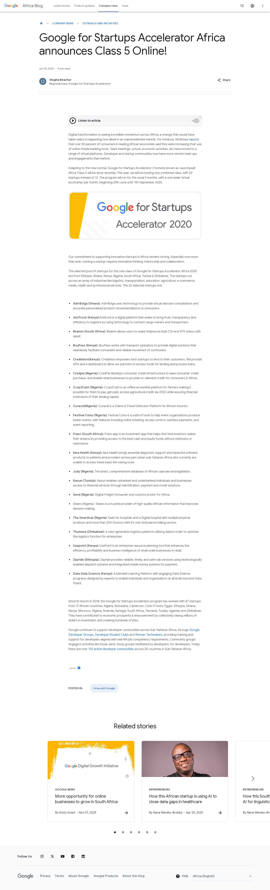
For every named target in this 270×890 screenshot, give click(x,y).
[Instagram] (42, 856)
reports (194, 139)
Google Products (105, 876)
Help (182, 876)
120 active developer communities (111, 649)
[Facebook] (72, 856)
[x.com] (52, 856)
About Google (78, 876)
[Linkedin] (83, 856)
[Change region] (223, 876)
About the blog (133, 876)
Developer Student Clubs (112, 635)
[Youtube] (62, 856)
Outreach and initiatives (100, 23)
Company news (63, 23)
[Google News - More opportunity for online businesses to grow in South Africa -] (87, 781)
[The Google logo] (25, 876)
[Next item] (253, 778)
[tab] (115, 832)
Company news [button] (108, 5)
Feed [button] (125, 5)
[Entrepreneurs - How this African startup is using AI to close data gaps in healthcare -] (183, 781)
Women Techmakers (148, 635)
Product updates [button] (84, 5)
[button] (224, 80)
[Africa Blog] (41, 23)
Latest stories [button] (62, 5)
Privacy (45, 876)
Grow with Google (104, 688)
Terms (59, 876)
